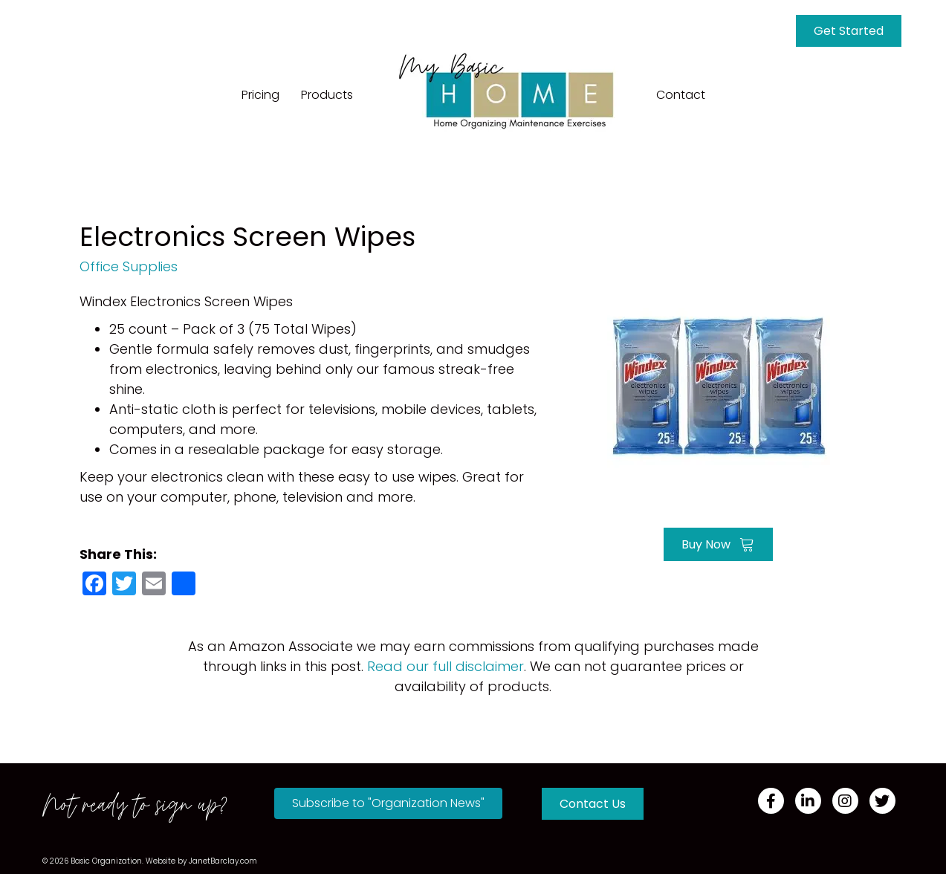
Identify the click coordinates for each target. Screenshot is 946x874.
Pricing (260, 94)
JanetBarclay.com (223, 861)
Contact (680, 94)
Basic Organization (106, 861)
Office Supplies (129, 266)
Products (327, 94)
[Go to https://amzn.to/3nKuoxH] (718, 384)
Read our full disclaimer (445, 666)
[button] (388, 803)
